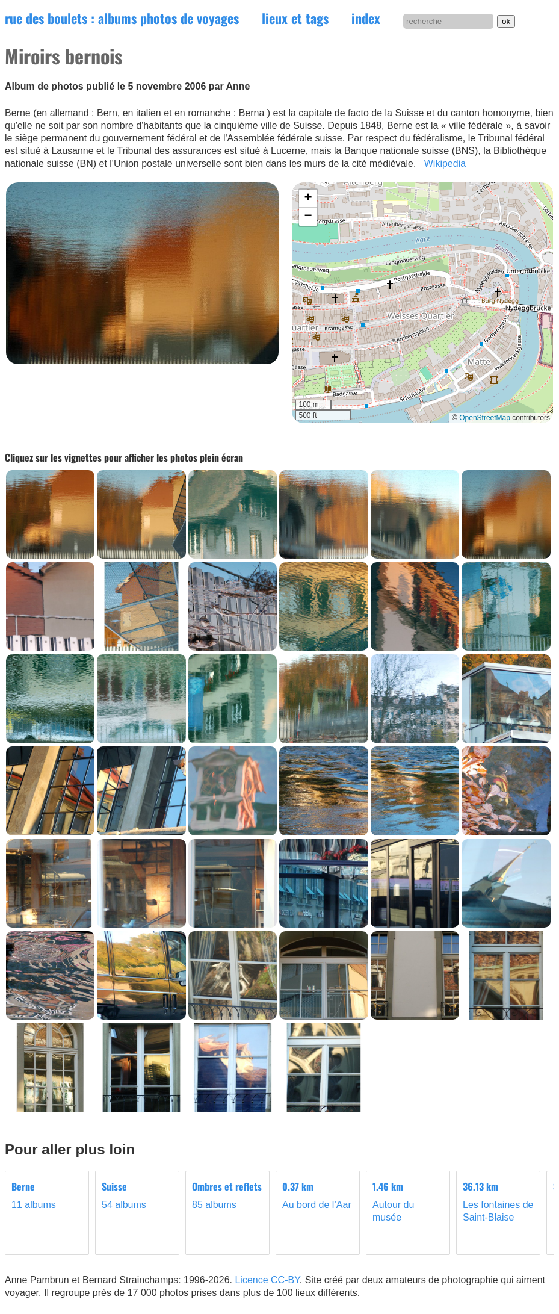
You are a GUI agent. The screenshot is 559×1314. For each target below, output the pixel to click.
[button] (308, 199)
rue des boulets (122, 18)
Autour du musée (407, 1201)
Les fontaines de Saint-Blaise (498, 1201)
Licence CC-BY (267, 1280)
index (365, 18)
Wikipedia (445, 163)
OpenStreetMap (484, 418)
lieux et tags (295, 18)
